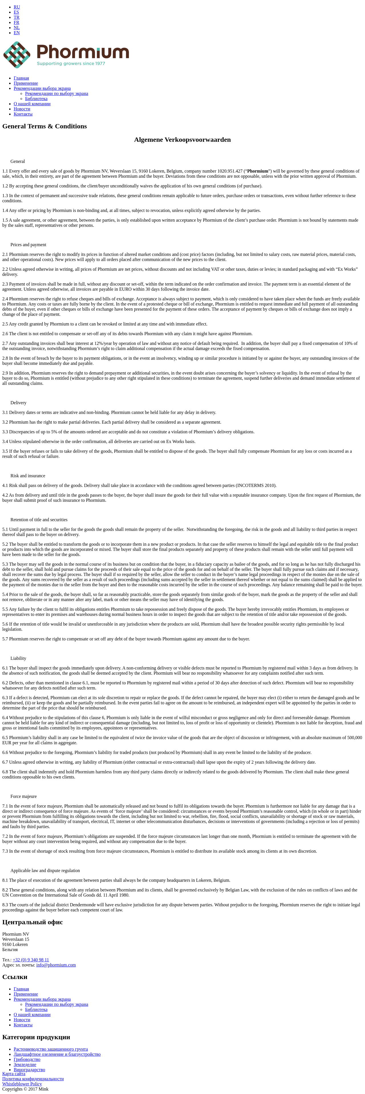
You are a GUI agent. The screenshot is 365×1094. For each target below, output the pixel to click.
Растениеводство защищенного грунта (51, 1049)
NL (17, 27)
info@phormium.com (56, 964)
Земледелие (25, 1064)
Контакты (23, 114)
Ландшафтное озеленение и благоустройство (57, 1054)
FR (16, 22)
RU (17, 7)
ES (16, 12)
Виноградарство (29, 1069)
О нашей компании (32, 103)
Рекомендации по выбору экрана (56, 93)
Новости (22, 108)
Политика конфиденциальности (33, 1078)
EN (17, 32)
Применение (26, 83)
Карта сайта (13, 1073)
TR (16, 17)
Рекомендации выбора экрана (42, 88)
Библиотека (36, 98)
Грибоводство (27, 1059)
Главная (21, 78)
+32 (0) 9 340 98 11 (31, 959)
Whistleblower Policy (22, 1083)
